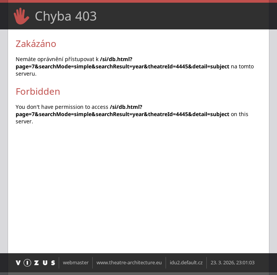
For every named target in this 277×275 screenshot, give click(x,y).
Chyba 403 (66, 15)
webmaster (76, 262)
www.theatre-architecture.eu (129, 262)
